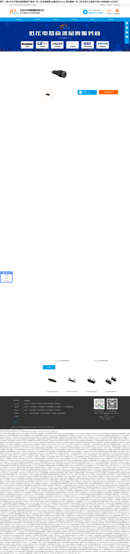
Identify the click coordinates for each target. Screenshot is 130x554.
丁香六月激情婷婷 (122, 510)
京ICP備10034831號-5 (50, 427)
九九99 (1, 503)
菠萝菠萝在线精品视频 (100, 508)
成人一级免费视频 (117, 499)
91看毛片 (39, 542)
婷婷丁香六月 (100, 447)
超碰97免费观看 (58, 492)
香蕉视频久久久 (48, 513)
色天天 (31, 503)
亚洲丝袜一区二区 (8, 462)
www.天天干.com (86, 544)
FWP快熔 (44, 403)
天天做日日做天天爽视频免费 (50, 501)
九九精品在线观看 (113, 462)
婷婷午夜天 (82, 449)
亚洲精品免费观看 (8, 503)
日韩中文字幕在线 (45, 463)
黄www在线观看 (6, 544)
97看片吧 (116, 508)
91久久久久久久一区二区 (63, 497)
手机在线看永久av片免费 (5, 506)
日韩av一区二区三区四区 (55, 487)
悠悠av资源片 (125, 453)
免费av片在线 (56, 444)
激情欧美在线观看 (125, 449)
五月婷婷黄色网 (116, 533)
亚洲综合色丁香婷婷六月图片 (60, 478)
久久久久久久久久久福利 (47, 481)
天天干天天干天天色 (31, 442)
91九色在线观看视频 (78, 456)
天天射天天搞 (13, 540)
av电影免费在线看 (76, 533)
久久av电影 (30, 474)
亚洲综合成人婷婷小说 (77, 547)
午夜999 (94, 453)
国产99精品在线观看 (107, 533)
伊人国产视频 (15, 535)
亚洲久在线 (75, 485)
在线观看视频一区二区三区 (92, 465)
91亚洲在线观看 (74, 506)
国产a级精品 (110, 512)
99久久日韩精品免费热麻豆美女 (69, 433)
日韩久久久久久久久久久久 (93, 462)
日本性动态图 (101, 522)
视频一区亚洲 (118, 453)
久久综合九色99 (21, 553)
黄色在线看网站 (36, 444)
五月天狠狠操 (104, 437)
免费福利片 (71, 472)
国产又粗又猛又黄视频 (55, 531)
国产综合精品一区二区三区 (101, 545)
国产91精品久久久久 (69, 449)
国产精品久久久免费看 (85, 479)
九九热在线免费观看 (115, 455)
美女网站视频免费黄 (103, 462)
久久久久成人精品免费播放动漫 (71, 519)
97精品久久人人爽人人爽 (114, 501)
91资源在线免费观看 (90, 472)
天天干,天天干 (86, 501)
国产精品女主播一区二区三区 (99, 505)
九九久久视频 (71, 487)
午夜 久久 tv (31, 528)
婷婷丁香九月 (10, 453)
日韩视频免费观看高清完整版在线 (56, 472)
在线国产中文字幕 (54, 440)
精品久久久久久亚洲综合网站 (59, 522)
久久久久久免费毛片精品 (88, 512)
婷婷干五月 (68, 506)
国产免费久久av (18, 460)
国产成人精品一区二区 (88, 463)
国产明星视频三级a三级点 (96, 544)
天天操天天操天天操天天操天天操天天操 (21, 437)
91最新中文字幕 (82, 542)
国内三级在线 (12, 510)
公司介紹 (16, 404)
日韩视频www (61, 519)
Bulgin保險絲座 (49, 410)
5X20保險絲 (57, 403)
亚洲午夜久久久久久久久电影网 (104, 490)
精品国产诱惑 (75, 551)
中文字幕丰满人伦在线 (84, 485)
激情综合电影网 (102, 451)
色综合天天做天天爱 (72, 467)
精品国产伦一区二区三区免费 (70, 453)
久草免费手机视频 (20, 479)
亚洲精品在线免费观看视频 (18, 503)
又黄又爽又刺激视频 (12, 463)
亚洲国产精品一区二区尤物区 (21, 488)
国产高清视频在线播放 (10, 494)
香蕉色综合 (105, 474)
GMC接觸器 (58, 406)
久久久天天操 (64, 517)
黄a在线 (119, 463)
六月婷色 (96, 469)
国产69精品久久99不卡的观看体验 (55, 476)
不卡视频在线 (37, 483)
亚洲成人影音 (82, 551)
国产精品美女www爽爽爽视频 (120, 531)
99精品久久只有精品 (69, 465)
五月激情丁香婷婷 (35, 437)
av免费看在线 (107, 435)
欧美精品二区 (6, 547)
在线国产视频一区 (109, 508)
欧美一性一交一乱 (15, 487)
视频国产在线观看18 (91, 496)
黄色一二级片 (31, 483)
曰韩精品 (25, 483)
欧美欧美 (36, 455)
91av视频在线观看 (96, 506)
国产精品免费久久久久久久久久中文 (79, 455)
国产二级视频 (40, 442)
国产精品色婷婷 (37, 440)
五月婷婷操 (50, 535)
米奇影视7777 (50, 469)
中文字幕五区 (91, 508)
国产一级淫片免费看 (4, 496)
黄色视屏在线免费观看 (39, 551)
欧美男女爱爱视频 (70, 521)
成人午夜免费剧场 (55, 533)
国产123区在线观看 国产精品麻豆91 (73, 447)
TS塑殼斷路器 (33, 406)
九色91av (37, 462)
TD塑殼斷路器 (41, 406)
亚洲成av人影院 (87, 483)
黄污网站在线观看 (113, 433)
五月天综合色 (55, 505)
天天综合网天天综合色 (124, 505)
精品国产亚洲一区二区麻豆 (52, 439)
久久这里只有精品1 (92, 490)
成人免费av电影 (122, 472)
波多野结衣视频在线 (6, 478)
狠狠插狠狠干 (38, 505)
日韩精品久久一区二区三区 (79, 528)
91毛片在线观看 (12, 465)
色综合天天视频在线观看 (115, 515)
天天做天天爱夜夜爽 (120, 528)
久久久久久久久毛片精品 (78, 513)
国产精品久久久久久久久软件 (100, 531)
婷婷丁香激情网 (56, 513)
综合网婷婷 (56, 481)
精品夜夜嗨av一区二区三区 (70, 463)
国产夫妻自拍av (35, 544)
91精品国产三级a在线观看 (65, 533)
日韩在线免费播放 (13, 512)
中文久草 (63, 542)
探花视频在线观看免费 (97, 483)
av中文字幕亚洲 (122, 440)
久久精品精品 (91, 478)
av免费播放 (70, 478)
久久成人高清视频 (87, 446)
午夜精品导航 (22, 462)
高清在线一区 (25, 451)
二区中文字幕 (54, 547)
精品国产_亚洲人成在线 (97, 510)
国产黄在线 (62, 455)
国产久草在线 (96, 540)
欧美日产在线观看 (37, 479)
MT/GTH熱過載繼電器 (67, 406)
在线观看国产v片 (70, 446)
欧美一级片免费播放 (120, 521)
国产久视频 (44, 512)
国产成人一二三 (16, 531)
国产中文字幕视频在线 (84, 519)
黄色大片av (123, 515)
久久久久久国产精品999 (76, 481)
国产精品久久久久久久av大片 (110, 488)
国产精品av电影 (52, 537)
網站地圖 (116, 5)
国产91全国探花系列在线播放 (58, 545)
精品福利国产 (91, 545)
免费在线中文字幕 (105, 524)
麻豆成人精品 (124, 512)
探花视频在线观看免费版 (97, 494)
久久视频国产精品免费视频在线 (14, 519)
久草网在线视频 (17, 485)
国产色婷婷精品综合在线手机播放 (110, 510)
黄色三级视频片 (43, 544)
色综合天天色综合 (86, 447)
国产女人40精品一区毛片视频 (121, 456)
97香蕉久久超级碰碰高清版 (40, 460)
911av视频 (47, 531)
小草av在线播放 (71, 476)
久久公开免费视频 (126, 463)
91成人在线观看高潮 (91, 529)
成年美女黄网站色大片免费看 (33, 524)
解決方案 (74, 19)
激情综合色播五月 (52, 529)
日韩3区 (20, 456)
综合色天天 (112, 524)
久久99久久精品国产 (10, 460)
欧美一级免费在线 (69, 529)
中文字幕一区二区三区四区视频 (33, 458)
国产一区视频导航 (78, 478)
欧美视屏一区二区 (24, 490)
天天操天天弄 (15, 499)
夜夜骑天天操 (59, 551)
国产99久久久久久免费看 (66, 462)
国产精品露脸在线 (56, 517)
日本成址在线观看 (44, 437)
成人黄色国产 (92, 485)
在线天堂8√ (80, 453)
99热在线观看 (64, 531)
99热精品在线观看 (125, 501)
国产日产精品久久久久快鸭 (102, 521)
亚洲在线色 (27, 510)
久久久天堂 (121, 435)
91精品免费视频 (41, 465)
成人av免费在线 (65, 442)
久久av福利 (110, 465)
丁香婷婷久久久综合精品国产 (90, 538)
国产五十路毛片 (119, 442)
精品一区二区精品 (87, 476)
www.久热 (65, 476)
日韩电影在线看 (100, 503)
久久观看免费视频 (61, 537)
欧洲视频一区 (124, 526)
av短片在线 (32, 487)
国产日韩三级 (12, 501)
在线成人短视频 (119, 519)
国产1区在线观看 (10, 485)
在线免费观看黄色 (29, 478)
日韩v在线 (56, 460)
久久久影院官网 (93, 522)
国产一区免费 (117, 487)
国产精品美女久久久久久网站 (22, 537)
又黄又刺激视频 (24, 538)
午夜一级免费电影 (22, 455)
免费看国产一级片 (97, 549)
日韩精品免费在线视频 (61, 451)
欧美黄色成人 (58, 494)
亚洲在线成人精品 (113, 540)
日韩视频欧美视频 (78, 490)
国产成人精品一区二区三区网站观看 (37, 451)
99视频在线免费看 (78, 460)
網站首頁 (19, 19)
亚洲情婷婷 (47, 538)
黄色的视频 (123, 497)
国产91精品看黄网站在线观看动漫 (83, 494)
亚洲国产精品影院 (117, 449)
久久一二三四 (47, 487)
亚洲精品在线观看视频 (40, 531)
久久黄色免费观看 (44, 529)
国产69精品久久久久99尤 (72, 499)
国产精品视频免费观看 (83, 549)
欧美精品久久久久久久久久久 (50, 435)
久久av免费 (46, 537)
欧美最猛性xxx (32, 545)
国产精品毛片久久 (46, 553)
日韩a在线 (24, 497)
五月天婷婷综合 (50, 460)
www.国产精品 (7, 479)
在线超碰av (91, 460)
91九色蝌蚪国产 (43, 456)
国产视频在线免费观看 (55, 526)
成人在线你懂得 (85, 451)
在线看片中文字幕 (57, 433)
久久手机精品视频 (48, 433)
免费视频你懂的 (29, 553)
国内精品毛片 (50, 446)
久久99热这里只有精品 (34, 538)
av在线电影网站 (18, 497)
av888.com (63, 446)
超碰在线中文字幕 (24, 528)
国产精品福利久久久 (20, 494)
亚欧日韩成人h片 (23, 499)
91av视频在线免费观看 (53, 488)
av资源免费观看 (58, 512)
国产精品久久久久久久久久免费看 (98, 526)
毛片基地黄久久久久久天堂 (103, 538)
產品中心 (55, 19)
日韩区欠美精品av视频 (50, 451)
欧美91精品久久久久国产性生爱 (20, 453)
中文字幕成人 (45, 521)
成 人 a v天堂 (17, 547)
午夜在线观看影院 (20, 478)
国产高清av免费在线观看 (37, 515)
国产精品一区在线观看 (44, 526)
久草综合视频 (16, 490)
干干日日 (112, 549)
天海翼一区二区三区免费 (59, 447)
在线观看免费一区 (38, 499)
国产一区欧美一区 (24, 542)
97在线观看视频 (30, 455)
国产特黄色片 (51, 521)
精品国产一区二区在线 (97, 446)
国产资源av (48, 505)
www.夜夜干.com (33, 549)
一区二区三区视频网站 (52, 508)
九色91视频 (40, 492)
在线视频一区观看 (63, 488)
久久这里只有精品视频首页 (28, 522)
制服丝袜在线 (43, 522)
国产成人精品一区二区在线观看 (26, 472)
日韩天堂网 (8, 487)
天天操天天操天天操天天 (119, 547)
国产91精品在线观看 (60, 449)
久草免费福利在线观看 (40, 439)
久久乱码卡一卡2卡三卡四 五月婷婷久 (36, 496)
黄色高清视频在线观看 (13, 435)
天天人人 (118, 479)
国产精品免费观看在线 (63, 435)
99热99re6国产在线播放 (122, 439)
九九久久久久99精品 (14, 549)
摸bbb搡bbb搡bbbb (25, 446)
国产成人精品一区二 (47, 545)
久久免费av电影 (108, 503)
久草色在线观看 (22, 476)
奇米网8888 (95, 433)
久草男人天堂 (6, 469)
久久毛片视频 (48, 547)
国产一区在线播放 (102, 469)
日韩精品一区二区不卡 (91, 528)
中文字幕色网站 (21, 458)
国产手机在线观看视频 (117, 503)
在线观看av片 (72, 544)
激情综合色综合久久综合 (22, 540)
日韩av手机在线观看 (39, 501)
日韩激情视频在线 (18, 513)
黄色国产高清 (26, 521)
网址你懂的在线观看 (52, 542)
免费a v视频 (74, 462)
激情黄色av (8, 474)
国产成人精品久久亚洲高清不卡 (115, 506)
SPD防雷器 (53, 413)
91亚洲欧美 (10, 455)
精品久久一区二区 (46, 533)
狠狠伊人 (99, 499)
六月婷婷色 (76, 465)
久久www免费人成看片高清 (26, 444)
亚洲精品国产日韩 (101, 528)
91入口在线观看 (117, 512)
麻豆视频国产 (51, 485)
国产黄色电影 (111, 474)
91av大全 (4, 485)
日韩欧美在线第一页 (116, 494)
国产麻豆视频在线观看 (103, 501)
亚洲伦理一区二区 (87, 453)
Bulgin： (26, 410)
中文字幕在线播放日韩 (32, 497)
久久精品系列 (117, 471)
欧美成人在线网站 (66, 540)
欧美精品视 (78, 503)
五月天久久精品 (35, 449)
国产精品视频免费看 (96, 524)
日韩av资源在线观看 (92, 455)
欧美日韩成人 (26, 460)
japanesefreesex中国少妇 (66, 526)
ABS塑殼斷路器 (50, 406)
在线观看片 (12, 496)
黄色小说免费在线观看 (26, 529)
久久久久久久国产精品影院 (25, 492)
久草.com (6, 435)
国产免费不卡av (40, 506)
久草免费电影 (9, 458)
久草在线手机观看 (11, 440)
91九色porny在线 (113, 463)
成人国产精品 (87, 456)
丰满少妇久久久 (57, 535)
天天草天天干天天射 (75, 540)
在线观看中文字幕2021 (27, 508)
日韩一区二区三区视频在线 (81, 458)
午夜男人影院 (19, 467)
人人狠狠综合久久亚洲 (81, 515)
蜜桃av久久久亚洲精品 (58, 453)
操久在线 (22, 487)
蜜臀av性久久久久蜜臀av (100, 460)
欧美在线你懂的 (111, 521)
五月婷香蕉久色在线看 (94, 439)
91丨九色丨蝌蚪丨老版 (50, 510)
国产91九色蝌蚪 (106, 478)
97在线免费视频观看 (24, 549)
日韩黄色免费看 (50, 512)
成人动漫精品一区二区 (87, 481)
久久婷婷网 (36, 526)
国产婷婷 (52, 553)
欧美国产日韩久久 (62, 501)
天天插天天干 (102, 456)
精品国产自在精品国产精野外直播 (64, 471)
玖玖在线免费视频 (94, 501)
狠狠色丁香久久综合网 (10, 526)
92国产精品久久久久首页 (9, 524)
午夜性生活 (49, 517)
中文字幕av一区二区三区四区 (66, 444)
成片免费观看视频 (79, 487)
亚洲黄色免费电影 (49, 447)
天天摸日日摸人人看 (7, 535)
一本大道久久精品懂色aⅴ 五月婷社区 (30, 456)
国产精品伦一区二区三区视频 (79, 488)
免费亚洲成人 (100, 442)
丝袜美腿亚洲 (80, 463)
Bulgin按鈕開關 (41, 410)
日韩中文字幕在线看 (94, 451)
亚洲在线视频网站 (39, 435)
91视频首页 (125, 437)
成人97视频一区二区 (74, 496)
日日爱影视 (61, 505)
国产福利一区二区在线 (74, 508)
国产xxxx (128, 521)
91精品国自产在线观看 (47, 490)
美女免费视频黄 (115, 490)
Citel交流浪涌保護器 (45, 413)
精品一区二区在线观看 (64, 496)
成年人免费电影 (28, 533)
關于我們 (37, 19)
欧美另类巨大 (22, 535)
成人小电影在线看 (13, 515)
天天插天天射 (108, 522)
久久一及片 (34, 465)
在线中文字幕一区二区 (121, 469)
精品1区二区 (124, 481)
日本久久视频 (109, 439)
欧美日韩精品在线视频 (20, 551)
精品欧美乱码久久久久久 (116, 478)
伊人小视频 (78, 545)
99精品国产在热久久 (69, 456)
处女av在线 (70, 488)
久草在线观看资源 (16, 529)
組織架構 (16, 407)
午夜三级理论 (102, 439)
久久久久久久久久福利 (48, 499)
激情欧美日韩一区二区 (30, 494)
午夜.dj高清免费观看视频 (56, 540)
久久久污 (71, 497)
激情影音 (2, 522)
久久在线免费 (58, 442)
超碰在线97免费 (69, 542)
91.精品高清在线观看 (80, 505)
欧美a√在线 (80, 467)
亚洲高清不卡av (56, 499)
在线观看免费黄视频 (111, 469)
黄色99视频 (84, 478)
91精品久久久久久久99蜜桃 (22, 433)
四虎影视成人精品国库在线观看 (66, 439)
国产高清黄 (24, 474)
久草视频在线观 (62, 479)
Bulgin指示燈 (57, 410)
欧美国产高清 (44, 519)
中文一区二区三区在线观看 (16, 521)
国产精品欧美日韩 (94, 456)
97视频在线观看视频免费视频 (27, 547)
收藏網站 (102, 5)
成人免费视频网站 (60, 463)
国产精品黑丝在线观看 (123, 485)
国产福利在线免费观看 (27, 485)
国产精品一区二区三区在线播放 (94, 471)
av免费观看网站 (50, 544)
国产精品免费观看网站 (63, 483)
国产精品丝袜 (118, 544)
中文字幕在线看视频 (95, 444)
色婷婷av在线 (103, 481)
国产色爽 (11, 547)
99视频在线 (17, 526)
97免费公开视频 (65, 535)
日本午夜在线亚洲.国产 (85, 444)
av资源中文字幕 (15, 439)
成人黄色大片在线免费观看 (27, 440)
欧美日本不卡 (97, 512)
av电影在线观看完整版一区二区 (66, 528)
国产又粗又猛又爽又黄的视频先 (103, 485)
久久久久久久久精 (99, 488)
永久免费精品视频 (107, 494)
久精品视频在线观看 (110, 479)
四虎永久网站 (121, 451)
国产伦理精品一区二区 (31, 512)
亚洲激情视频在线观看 (99, 515)
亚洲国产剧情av (24, 519)
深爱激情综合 (111, 497)
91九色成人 (127, 444)
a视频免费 (5, 538)
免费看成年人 (43, 458)
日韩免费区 (114, 451)
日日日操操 (62, 515)
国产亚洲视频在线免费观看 (80, 469)
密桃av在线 (14, 506)
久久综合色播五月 (69, 490)
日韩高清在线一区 (6, 472)
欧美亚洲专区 (90, 469)
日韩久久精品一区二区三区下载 (36, 537)
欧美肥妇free (83, 529)
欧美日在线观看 (44, 524)
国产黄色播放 (9, 529)
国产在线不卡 (55, 528)
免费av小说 (32, 510)
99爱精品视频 (79, 544)
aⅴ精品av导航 (124, 458)
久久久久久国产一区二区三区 (39, 508)
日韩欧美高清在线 (111, 551)
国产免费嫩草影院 (8, 531)
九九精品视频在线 (116, 492)
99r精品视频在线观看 (110, 528)
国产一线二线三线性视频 (71, 437)
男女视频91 (63, 499)
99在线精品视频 (97, 535)
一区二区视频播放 (33, 542)
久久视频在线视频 (8, 533)
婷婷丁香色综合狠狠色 (64, 503)
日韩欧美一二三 (43, 467)
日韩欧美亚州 (65, 467)
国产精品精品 (3, 451)
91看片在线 (76, 497)
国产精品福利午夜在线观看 (117, 460)
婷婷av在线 (32, 521)
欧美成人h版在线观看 (5, 553)
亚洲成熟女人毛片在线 (82, 437)
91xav (35, 547)
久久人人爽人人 (121, 462)
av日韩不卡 (18, 451)
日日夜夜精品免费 (21, 463)
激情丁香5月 (41, 453)
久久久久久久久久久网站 (85, 435)
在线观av (67, 472)
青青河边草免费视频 (15, 528)
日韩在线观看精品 (60, 465)
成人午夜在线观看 (91, 488)
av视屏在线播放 (99, 533)
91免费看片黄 (38, 521)
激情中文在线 (39, 481)
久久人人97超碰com (89, 535)
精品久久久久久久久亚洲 (69, 505)
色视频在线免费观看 (42, 497)
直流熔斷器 (51, 403)
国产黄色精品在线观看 (85, 526)
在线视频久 (104, 472)
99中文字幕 (13, 479)
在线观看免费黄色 (84, 508)
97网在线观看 (124, 499)
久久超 (125, 460)
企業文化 (16, 410)
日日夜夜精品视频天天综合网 (108, 535)
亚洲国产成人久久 (78, 446)
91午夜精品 (121, 467)
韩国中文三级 (70, 460)
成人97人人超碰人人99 (115, 529)
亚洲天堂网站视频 (112, 437)
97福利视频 (17, 469)
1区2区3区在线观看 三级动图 (103, 455)
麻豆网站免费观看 (54, 479)
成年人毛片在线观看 (107, 492)
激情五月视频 (26, 467)
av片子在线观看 (14, 492)
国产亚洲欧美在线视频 (48, 515)
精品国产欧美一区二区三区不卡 (49, 471)
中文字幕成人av (71, 435)
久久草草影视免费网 (119, 549)
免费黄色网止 (17, 446)
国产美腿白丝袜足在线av (84, 522)
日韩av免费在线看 (8, 439)
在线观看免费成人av (30, 462)
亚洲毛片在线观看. (18, 517)
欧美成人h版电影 (46, 540)
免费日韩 (90, 549)
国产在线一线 (83, 465)
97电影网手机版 (96, 481)
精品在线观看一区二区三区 (53, 458)
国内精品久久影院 (23, 481)
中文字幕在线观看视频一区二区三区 (27, 435)
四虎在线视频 (43, 474)
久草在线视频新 (78, 501)
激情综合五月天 (72, 483)
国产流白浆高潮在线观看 (49, 442)
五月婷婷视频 (104, 512)
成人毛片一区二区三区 (98, 542)
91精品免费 (56, 496)
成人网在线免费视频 (20, 449)
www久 (77, 435)
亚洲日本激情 (36, 478)
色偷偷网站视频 (119, 551)
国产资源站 (51, 478)
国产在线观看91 (98, 492)
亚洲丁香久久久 (60, 529)
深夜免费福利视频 (4, 465)
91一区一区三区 (83, 496)
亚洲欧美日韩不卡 (59, 485)
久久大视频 (85, 490)
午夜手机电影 (16, 471)
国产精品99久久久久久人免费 (94, 547)
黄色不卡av (42, 513)
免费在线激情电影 (4, 446)
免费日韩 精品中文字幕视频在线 (79, 471)
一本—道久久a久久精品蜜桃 (25, 471)
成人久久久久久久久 (50, 455)
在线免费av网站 (114, 485)
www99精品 (28, 449)
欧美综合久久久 (39, 487)
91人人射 (43, 505)
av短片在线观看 (32, 488)
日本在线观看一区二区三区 (21, 496)
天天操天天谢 (67, 510)
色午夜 (37, 510)
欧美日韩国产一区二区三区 (109, 453)
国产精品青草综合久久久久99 (61, 553)
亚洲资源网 (85, 547)
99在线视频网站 (19, 483)
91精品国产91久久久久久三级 (94, 437)
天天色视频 (89, 542)
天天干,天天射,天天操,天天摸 (97, 435)
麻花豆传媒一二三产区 (41, 517)
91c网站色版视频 (49, 496)
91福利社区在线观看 (105, 529)
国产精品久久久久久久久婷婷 (90, 499)
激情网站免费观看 (40, 494)
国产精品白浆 (124, 474)
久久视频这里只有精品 (70, 515)
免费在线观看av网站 (11, 451)
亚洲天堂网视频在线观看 (113, 472)
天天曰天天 (11, 446)
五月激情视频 (11, 517)
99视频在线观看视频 (40, 447)
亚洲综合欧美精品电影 (52, 519)
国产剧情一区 (69, 537)
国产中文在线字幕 (99, 478)
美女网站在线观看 (15, 542)
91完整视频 (23, 469)
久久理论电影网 (40, 547)
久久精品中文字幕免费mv (65, 458)
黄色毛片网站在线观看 (49, 506)
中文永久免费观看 (35, 535)
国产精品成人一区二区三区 (47, 444)
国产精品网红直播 (106, 446)
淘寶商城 (109, 92)
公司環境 (16, 413)
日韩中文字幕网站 (33, 433)
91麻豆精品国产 (5, 549)
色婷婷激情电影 (82, 440)
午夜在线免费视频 (82, 462)
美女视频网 (111, 544)
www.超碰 (39, 512)
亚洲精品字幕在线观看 (35, 467)
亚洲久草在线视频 (43, 535)
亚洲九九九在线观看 (113, 440)
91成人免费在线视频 (89, 513)
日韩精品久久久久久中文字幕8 (103, 496)
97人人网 (113, 496)
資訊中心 (92, 19)
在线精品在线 (61, 547)
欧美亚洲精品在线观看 (116, 522)
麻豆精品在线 (90, 503)
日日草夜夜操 (35, 492)
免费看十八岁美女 (60, 456)
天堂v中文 (108, 460)
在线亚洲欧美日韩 (22, 505)
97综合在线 (18, 440)
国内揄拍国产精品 (89, 531)
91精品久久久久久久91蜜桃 (68, 469)
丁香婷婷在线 (85, 460)
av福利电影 (37, 522)
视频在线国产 (88, 551)
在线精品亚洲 (62, 437)
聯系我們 (109, 5)
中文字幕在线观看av (110, 519)
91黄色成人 (39, 490)
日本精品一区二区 (75, 510)
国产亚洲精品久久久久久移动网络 (76, 535)
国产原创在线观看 (37, 463)
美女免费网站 (41, 433)
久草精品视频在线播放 (53, 437)
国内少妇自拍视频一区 (50, 551)
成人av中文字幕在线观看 (114, 447)
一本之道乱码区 (10, 513)
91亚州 (7, 449)
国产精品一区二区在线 (10, 483)
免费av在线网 (51, 524)
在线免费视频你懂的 (37, 533)
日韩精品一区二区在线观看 (67, 513)
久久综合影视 (121, 517)
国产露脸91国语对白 (78, 521)
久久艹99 (9, 476)
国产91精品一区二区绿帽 (107, 547)
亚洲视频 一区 (12, 449)
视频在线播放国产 (14, 472)
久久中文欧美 (88, 510)
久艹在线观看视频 (106, 549)
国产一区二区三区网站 (116, 458)
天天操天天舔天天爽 (82, 474)
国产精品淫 (119, 437)
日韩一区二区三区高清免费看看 (100, 517)
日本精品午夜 (117, 497)
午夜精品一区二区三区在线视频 (71, 440)
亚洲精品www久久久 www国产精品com (104, 467)
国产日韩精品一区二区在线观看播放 (31, 513)
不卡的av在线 (104, 506)
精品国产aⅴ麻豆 (66, 492)
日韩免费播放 (91, 458)
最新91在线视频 (125, 494)
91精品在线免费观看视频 (42, 488)
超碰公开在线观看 (8, 522)
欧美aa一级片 (77, 553)
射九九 (49, 497)
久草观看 (115, 439)
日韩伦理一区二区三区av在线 (9, 467)
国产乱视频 (53, 538)
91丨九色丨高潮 (3, 433)
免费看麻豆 (17, 444)
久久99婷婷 (96, 463)
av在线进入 (27, 487)
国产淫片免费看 (66, 512)
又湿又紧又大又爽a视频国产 (97, 476)
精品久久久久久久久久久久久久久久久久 (81, 537)
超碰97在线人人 (117, 465)
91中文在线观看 (28, 479)
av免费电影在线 (123, 479)
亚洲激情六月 (89, 433)
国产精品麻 (118, 446)
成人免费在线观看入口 (33, 453)
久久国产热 (31, 501)
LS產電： (26, 406)
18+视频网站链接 (88, 517)
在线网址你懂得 (80, 483)
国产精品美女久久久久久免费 (85, 506)
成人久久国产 (99, 453)
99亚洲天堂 (82, 510)
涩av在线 (31, 460)
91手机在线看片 (44, 483)
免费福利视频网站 (12, 433)
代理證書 (16, 416)
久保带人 (59, 542)
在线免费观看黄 (17, 538)
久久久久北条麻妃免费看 (91, 449)
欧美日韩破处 (44, 485)
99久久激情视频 (78, 442)
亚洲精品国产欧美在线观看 (76, 512)
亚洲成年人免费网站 (104, 463)
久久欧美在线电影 (62, 549)
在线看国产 (77, 479)
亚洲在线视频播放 (6, 521)
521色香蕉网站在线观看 (49, 492)
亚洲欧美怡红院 (123, 490)
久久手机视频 (32, 447)
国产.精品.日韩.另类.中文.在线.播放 (102, 458)
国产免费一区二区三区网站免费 (27, 531)
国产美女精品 (15, 462)
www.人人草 (42, 510)
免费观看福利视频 (21, 515)
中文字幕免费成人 (107, 483)
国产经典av (52, 449)
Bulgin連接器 (32, 410)
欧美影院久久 (11, 551)
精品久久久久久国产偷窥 (62, 508)
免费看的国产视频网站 (80, 472)
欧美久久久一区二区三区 (72, 522)
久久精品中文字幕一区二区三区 (62, 524)
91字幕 (73, 458)
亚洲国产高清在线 (76, 526)
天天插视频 (56, 515)
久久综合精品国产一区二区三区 (15, 508)
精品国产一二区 (120, 444)
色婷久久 (13, 478)
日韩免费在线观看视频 (50, 465)
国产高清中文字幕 (112, 513)
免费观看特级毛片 (70, 501)
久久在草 (20, 474)
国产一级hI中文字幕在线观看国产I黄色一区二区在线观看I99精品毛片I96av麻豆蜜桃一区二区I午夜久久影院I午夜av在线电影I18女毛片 (59, 2)
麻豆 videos (115, 467)
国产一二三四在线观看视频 (18, 533)
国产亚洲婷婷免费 (30, 469)
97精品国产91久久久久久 (21, 524)
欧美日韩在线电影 (110, 456)
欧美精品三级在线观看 (107, 499)
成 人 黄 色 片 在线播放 (54, 462)
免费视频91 (94, 442)
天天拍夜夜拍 (36, 474)
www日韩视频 (121, 488)
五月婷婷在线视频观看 (112, 517)
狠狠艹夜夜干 (77, 444)
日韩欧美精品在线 (55, 503)
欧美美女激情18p (35, 529)
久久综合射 (44, 542)
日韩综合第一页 (57, 446)
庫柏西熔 (33, 403)
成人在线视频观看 (123, 508)
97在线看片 (13, 544)
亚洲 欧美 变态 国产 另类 (89, 467)
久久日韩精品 (118, 474)
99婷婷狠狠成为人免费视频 (110, 442)
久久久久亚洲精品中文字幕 (113, 505)
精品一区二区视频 (104, 540)
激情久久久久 (76, 439)
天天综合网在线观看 (80, 531)
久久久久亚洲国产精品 (44, 449)
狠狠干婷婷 (71, 553)
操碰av (95, 503)
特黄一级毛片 (29, 463)
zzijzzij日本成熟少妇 (80, 433)
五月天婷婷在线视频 (12, 545)
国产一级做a (75, 474)
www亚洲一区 (43, 446)
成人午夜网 (98, 479)
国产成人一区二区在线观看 (59, 490)
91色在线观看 (50, 522)
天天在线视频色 (90, 515)
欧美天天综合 (10, 490)
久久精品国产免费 (103, 465)
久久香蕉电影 (40, 549)
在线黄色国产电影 (70, 451)
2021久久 (58, 455)
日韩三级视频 (120, 542)
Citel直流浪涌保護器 (34, 413)
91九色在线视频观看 (44, 472)
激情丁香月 (52, 463)
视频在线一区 (14, 474)
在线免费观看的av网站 (60, 521)
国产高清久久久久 (45, 479)
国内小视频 (103, 444)
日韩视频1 (23, 526)
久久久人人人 (54, 497)
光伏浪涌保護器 (61, 413)
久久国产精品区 (7, 542)
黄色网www (73, 494)
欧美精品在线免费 (39, 528)
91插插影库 (72, 442)
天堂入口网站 (36, 503)
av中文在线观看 (102, 551)
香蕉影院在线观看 (44, 478)
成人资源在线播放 (48, 528)
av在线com (68, 455)
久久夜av (27, 503)
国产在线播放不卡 (45, 440)
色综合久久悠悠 (63, 460)
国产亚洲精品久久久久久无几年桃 (100, 487)
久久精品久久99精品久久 (9, 442)
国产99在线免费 (29, 526)
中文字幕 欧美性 (71, 531)
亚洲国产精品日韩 (36, 485)
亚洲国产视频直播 (21, 512)
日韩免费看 (82, 497)
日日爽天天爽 (105, 544)
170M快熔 (39, 403)
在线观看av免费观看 (44, 462)
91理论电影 (69, 538)
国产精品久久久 (8, 437)
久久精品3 (13, 537)
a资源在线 (28, 535)
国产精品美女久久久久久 (89, 521)
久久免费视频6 (95, 551)
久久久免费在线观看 (53, 483)
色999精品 (4, 488)
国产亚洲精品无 (31, 481)
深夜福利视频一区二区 (103, 449)
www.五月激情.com (92, 474)
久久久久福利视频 (49, 453)
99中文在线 (77, 449)
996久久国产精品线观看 (103, 433)
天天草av (118, 513)
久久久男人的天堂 (66, 494)
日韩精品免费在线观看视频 (87, 540)
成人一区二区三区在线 (60, 506)
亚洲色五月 (10, 538)
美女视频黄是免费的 (20, 510)
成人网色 (10, 499)
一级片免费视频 (32, 490)
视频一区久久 (114, 483)
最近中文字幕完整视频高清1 (29, 517)
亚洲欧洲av (76, 542)
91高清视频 (72, 503)
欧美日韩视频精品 (119, 535)
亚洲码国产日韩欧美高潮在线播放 (114, 537)
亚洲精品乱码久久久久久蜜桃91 (92, 497)
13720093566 (86, 92)
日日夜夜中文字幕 (37, 553)
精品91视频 (99, 474)
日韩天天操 (83, 503)
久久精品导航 (93, 447)
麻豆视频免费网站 (121, 540)
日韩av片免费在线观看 (111, 444)
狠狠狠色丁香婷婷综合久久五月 (113, 526)
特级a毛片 (15, 455)
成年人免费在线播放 (21, 465)
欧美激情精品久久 (90, 440)
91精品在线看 (78, 451)
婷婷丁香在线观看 (124, 455)
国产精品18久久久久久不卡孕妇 (62, 544)
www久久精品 (39, 545)
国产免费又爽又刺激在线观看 (53, 474)
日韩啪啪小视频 (114, 435)
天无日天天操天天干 (75, 492)
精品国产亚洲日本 (11, 488)
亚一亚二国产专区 (84, 439)
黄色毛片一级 (98, 472)
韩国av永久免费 (68, 547)
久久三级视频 (8, 492)
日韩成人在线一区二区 (45, 503)
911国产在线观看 (70, 479)
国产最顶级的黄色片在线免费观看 (27, 439)
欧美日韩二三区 (13, 553)
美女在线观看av (57, 469)
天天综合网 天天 (6, 537)
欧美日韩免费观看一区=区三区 (114, 481)
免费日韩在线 (126, 551)
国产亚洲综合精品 (51, 456)
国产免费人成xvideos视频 (21, 442)
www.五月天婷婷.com (9, 444)
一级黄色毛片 (42, 455)
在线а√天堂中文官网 (66, 551)
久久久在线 (9, 471)
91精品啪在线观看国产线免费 (101, 440)
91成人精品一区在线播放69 (32, 476)
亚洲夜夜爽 (15, 456)
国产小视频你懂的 (88, 487)
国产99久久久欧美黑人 (34, 446)
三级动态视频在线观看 (49, 494)
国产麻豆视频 (76, 529)
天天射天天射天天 (87, 442)
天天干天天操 (5, 551)
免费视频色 (110, 487)
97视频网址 (113, 446)
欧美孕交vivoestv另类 (71, 545)
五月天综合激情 (30, 505)
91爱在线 (107, 515)
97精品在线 (3, 471)
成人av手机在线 (121, 545)
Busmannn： (27, 403)
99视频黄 (110, 449)
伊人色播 (93, 479)
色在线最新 (29, 465)
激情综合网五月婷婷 (36, 471)
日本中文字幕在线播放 (116, 476)
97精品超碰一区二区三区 (66, 474)
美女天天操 (106, 447)
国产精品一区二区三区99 (85, 524)
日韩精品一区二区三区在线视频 (35, 540)
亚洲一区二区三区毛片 (22, 506)
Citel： (26, 413)
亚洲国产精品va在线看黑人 (41, 469)
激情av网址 (61, 440)
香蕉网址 (98, 529)
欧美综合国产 (85, 545)
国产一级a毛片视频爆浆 (65, 481)
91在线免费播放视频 (67, 485)
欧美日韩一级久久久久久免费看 (51, 549)
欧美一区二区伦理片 (94, 519)
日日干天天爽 (25, 447)
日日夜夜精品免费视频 (74, 524)
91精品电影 (42, 538)
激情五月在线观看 (43, 476)
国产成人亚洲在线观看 (90, 533)
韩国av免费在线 (103, 497)
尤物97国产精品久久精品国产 (22, 501)
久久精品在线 (107, 476)
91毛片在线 (36, 472)
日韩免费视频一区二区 (113, 545)
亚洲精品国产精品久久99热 (108, 471)
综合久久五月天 (14, 476)
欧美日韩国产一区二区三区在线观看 (76, 517)
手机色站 (82, 533)
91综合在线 (11, 469)
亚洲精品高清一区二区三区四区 (88, 492)
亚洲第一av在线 (89, 505)
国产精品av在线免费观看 (22, 545)
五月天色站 (15, 458)
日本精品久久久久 (17, 447)
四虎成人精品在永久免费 (34, 519)
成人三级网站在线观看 (61, 538)
